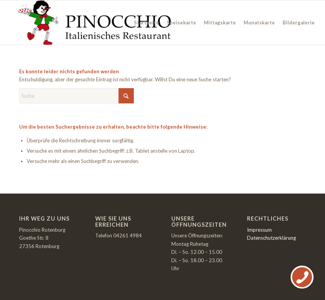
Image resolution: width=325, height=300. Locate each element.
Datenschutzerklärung (271, 238)
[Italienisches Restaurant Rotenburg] (93, 22)
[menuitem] (146, 22)
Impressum (259, 230)
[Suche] (76, 95)
